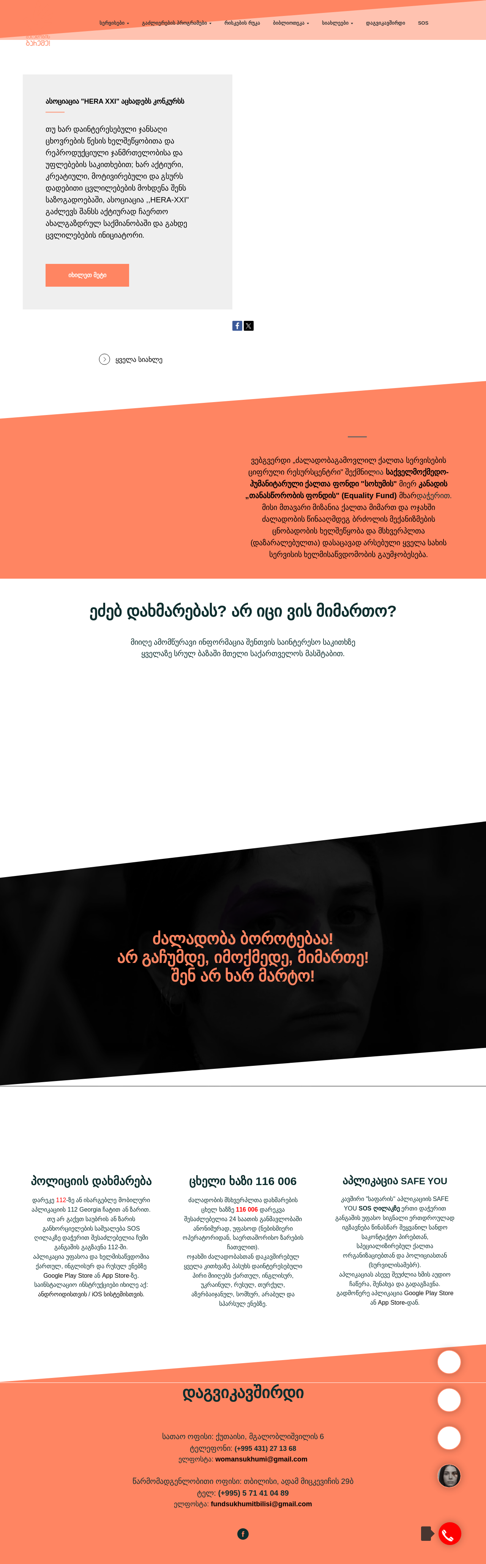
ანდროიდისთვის (62, 1294)
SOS (423, 23)
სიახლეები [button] (335, 23)
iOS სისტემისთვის (117, 1294)
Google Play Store (68, 1275)
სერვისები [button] (112, 23)
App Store (115, 1275)
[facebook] (243, 1537)
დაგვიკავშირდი (385, 23)
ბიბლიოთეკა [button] (289, 23)
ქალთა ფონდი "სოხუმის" (351, 484)
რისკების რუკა (242, 23)
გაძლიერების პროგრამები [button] (174, 23)
